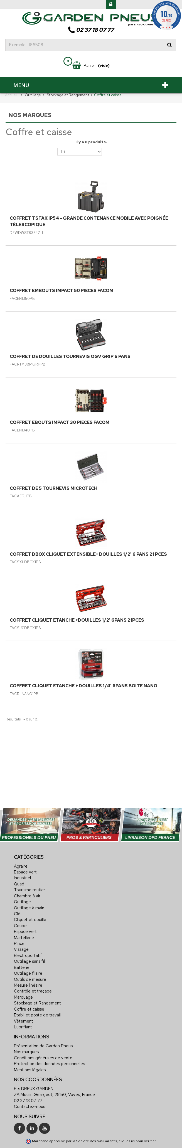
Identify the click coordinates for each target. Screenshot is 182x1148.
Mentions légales (30, 1070)
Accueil (11, 94)
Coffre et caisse (29, 1009)
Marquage (23, 997)
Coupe (20, 926)
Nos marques (26, 1052)
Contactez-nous (29, 1106)
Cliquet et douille (30, 919)
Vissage (21, 949)
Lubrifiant (23, 1027)
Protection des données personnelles (49, 1063)
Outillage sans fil (29, 961)
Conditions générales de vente (43, 1058)
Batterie (21, 967)
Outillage (22, 902)
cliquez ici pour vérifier (137, 1141)
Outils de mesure (30, 979)
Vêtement (23, 1021)
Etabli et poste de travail (37, 1015)
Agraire (21, 866)
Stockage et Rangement (37, 1003)
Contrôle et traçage (33, 991)
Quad (19, 884)
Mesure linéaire (28, 985)
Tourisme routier (29, 890)
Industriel (22, 878)
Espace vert (25, 872)
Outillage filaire (28, 973)
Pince (19, 943)
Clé (17, 914)
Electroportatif (28, 955)
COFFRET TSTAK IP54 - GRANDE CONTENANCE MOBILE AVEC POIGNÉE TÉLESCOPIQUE (89, 221)
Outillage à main (29, 908)
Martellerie (24, 937)
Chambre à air (27, 896)
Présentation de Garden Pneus (43, 1046)
